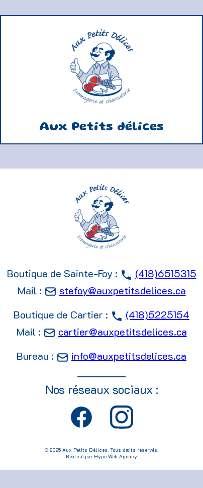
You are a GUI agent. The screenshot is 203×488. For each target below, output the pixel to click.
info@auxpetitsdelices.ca (128, 355)
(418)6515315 (165, 273)
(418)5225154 (157, 314)
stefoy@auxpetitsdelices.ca (122, 290)
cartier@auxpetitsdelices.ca (122, 331)
